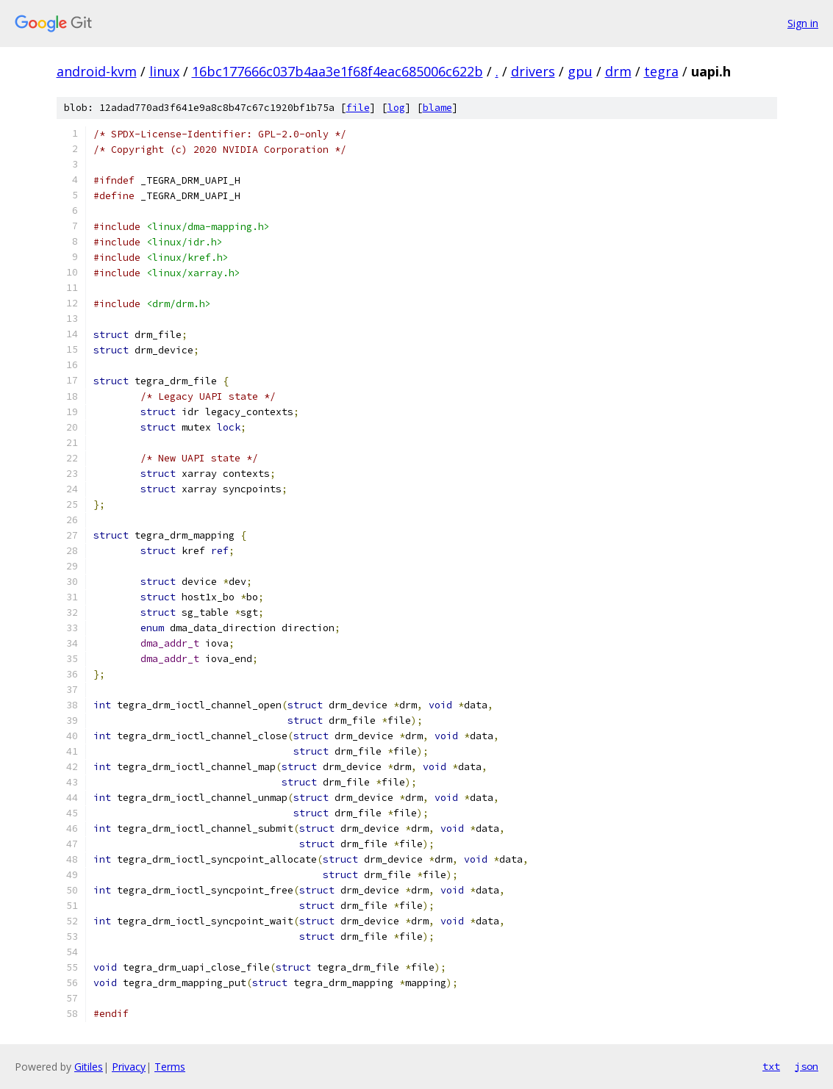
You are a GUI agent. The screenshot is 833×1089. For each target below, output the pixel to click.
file (358, 107)
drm (618, 71)
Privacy (129, 1067)
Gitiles (88, 1067)
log (396, 107)
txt (771, 1066)
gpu (580, 71)
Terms (169, 1067)
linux (164, 71)
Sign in (802, 23)
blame (437, 107)
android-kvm (97, 71)
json (806, 1066)
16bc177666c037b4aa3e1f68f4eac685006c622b (337, 71)
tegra (661, 71)
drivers (533, 71)
